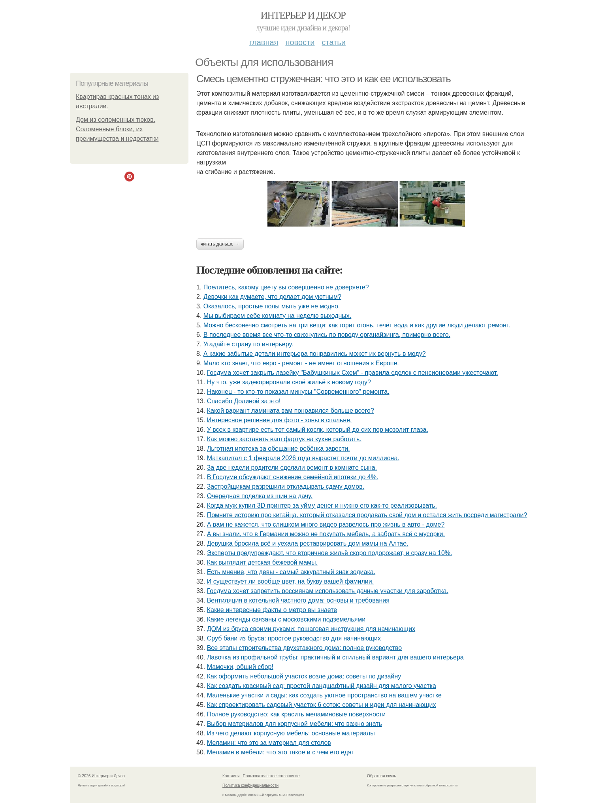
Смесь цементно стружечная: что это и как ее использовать (323, 79)
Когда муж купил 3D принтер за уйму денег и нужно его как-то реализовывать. (322, 505)
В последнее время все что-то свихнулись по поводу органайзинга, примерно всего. (326, 334)
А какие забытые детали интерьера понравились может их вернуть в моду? (314, 353)
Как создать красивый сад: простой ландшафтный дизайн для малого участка (321, 685)
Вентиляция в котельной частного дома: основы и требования (298, 600)
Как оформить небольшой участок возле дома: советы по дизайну (304, 676)
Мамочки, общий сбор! (240, 666)
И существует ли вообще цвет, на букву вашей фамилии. (290, 581)
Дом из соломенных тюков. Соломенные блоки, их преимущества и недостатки (117, 129)
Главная (263, 42)
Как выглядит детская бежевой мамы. (262, 562)
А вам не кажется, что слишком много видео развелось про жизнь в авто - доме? (326, 524)
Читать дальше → (220, 244)
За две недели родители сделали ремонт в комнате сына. (292, 467)
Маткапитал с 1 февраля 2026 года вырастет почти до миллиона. (303, 458)
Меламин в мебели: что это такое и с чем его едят (280, 752)
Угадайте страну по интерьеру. (248, 344)
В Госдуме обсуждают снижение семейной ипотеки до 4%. (292, 477)
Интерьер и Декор (303, 15)
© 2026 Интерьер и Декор (101, 776)
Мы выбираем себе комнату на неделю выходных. (277, 315)
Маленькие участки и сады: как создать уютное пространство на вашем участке (324, 695)
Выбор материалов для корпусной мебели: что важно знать (294, 723)
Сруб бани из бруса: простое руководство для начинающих (294, 638)
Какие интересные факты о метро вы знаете (272, 610)
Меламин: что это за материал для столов (269, 742)
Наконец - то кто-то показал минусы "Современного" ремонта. (298, 391)
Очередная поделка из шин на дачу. (259, 496)
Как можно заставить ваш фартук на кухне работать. (284, 439)
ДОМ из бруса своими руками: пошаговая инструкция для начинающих (311, 628)
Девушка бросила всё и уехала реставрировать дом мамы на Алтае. (307, 543)
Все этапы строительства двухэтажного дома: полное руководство (304, 647)
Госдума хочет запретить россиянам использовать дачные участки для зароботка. (327, 591)
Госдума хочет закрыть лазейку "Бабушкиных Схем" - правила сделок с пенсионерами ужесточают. (352, 372)
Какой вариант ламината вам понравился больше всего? (290, 410)
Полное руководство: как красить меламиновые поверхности (296, 714)
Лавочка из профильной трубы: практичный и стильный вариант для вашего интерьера (335, 657)
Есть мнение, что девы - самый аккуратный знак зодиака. (291, 572)
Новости (299, 42)
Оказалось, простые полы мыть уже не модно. (271, 306)
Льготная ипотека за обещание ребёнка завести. (278, 448)
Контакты (230, 776)
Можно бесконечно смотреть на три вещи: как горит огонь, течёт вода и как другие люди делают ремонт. (356, 325)
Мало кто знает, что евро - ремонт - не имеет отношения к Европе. (301, 363)
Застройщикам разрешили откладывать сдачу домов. (286, 486)
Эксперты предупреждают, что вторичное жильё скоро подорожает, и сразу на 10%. (329, 553)
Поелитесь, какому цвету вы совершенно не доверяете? (286, 287)
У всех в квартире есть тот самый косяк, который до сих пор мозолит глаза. (317, 429)
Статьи (333, 42)
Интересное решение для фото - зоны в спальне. (279, 420)
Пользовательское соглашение (271, 776)
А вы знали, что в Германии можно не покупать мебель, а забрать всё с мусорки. (326, 534)
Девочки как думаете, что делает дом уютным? (272, 296)
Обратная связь (381, 776)
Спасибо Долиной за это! (244, 401)
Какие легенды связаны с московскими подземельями (286, 619)
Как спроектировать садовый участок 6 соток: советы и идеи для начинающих (321, 704)
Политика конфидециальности (250, 785)
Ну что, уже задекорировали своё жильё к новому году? (289, 382)
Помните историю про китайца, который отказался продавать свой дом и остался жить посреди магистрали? (367, 515)
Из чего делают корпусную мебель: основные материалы (291, 733)
